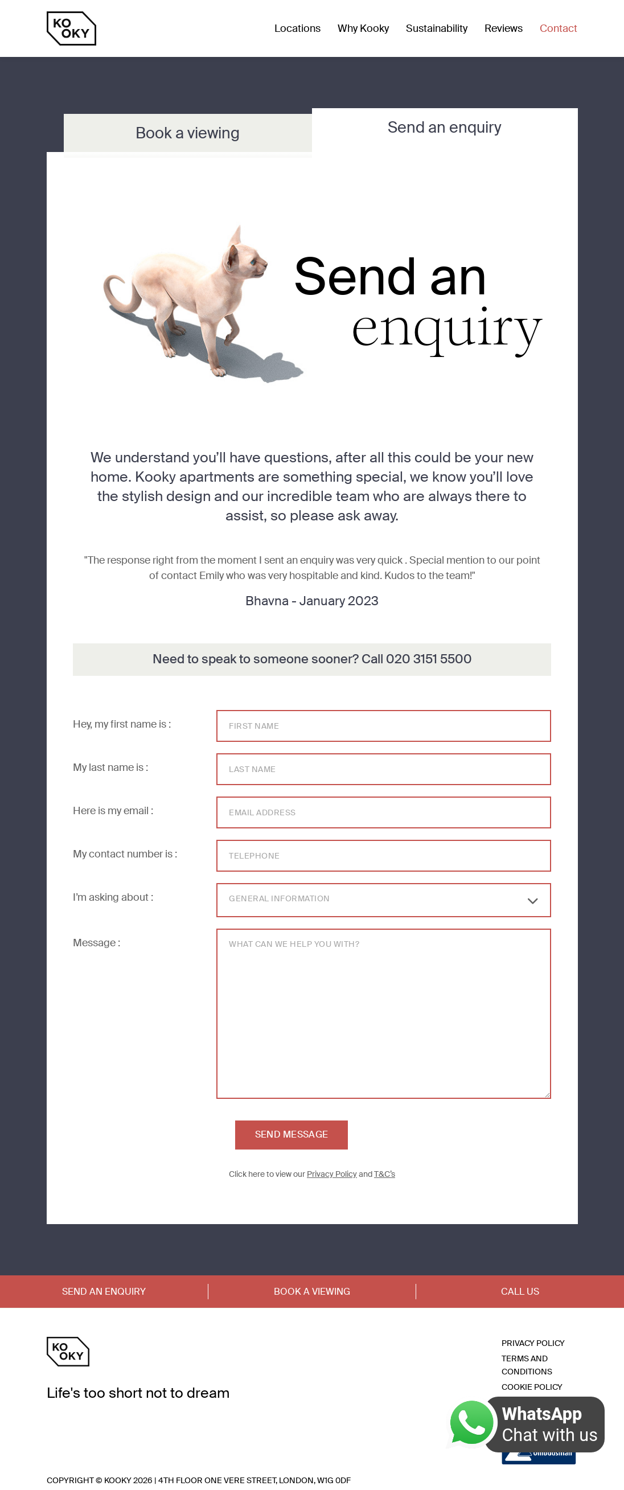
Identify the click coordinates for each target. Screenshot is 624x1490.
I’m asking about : (113, 897)
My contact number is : (125, 854)
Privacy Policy (332, 1174)
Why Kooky (363, 28)
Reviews (504, 28)
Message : (96, 943)
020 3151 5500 (429, 659)
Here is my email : (113, 811)
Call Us (520, 1292)
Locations (297, 28)
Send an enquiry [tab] (445, 127)
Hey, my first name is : (122, 724)
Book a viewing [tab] (188, 133)
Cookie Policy (532, 1387)
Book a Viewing (312, 1292)
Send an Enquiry (104, 1292)
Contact (558, 28)
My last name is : (110, 767)
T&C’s (384, 1174)
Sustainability (436, 28)
